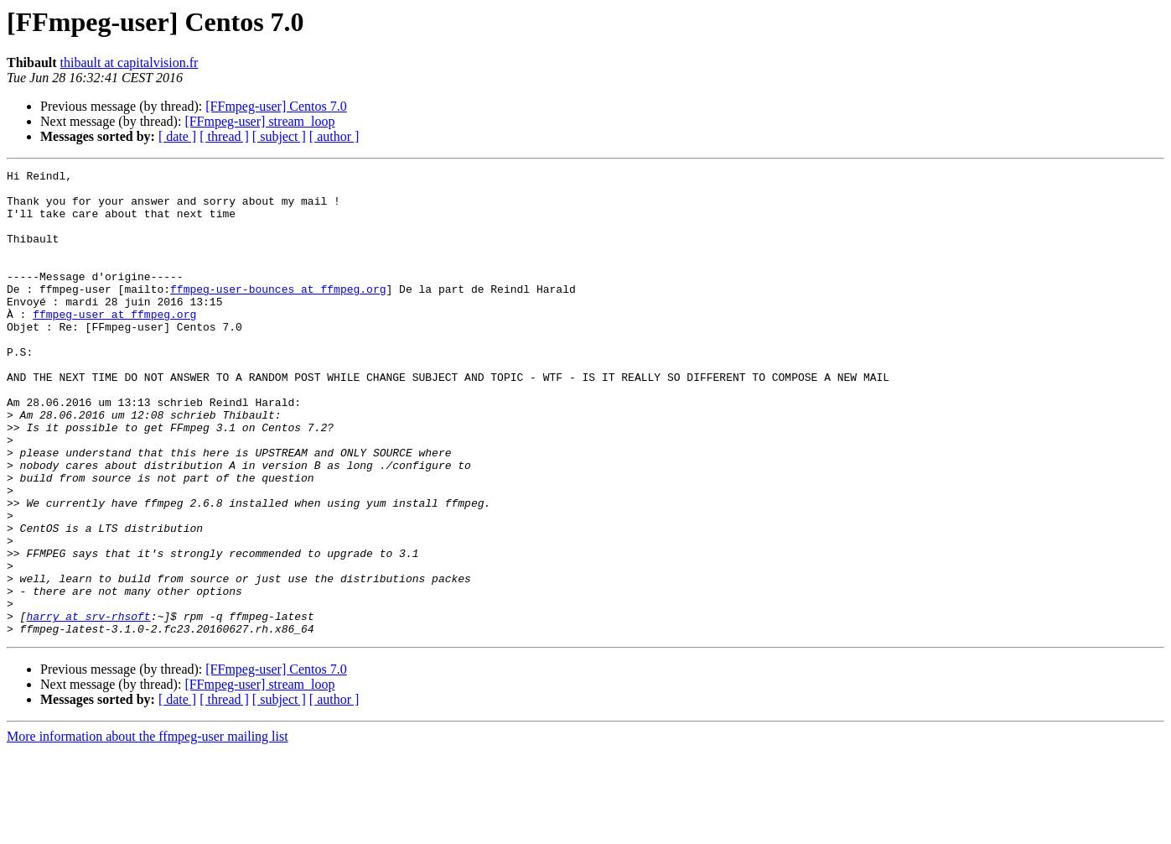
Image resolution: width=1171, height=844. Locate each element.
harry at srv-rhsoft (88, 706)
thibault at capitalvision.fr (129, 62)
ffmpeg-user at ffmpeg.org (114, 344)
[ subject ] (279, 136)
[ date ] (177, 136)
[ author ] (334, 136)
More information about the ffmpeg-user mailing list (147, 829)
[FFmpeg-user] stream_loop (259, 121)
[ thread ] (224, 136)
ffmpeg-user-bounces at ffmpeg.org (278, 313)
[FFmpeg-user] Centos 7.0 (275, 106)
